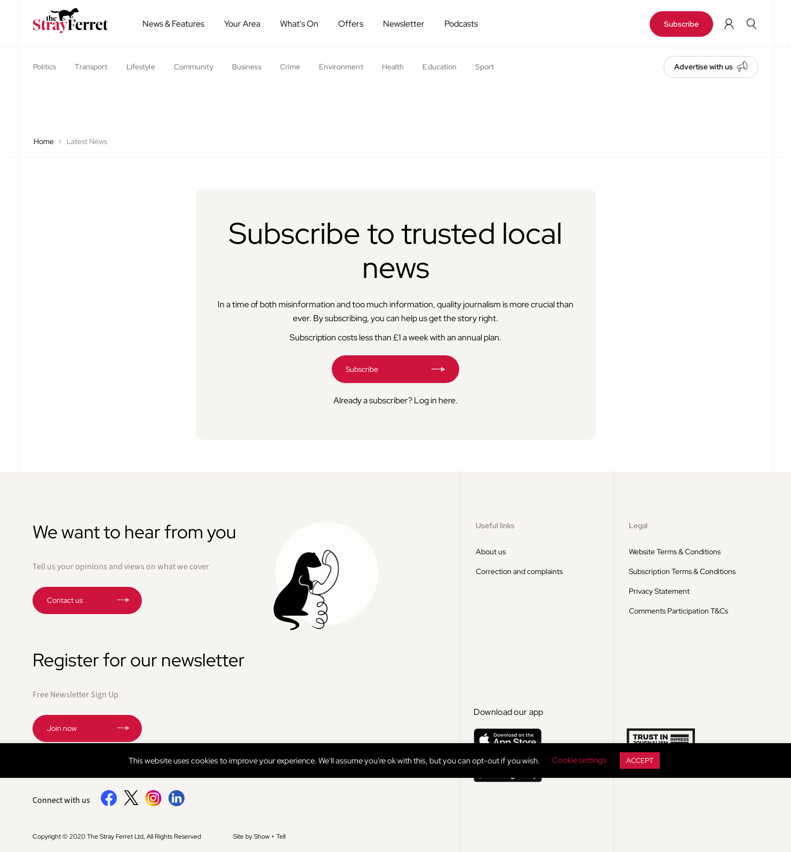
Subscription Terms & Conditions (682, 571)
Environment (341, 66)
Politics (45, 66)
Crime (290, 66)
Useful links (495, 525)
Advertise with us (703, 66)
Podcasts (461, 23)
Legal (638, 525)
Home (44, 141)
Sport (484, 66)
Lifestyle (140, 66)
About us (491, 551)
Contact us (65, 600)
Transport (91, 66)
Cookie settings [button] (579, 760)
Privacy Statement (659, 591)
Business (246, 66)
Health (393, 66)
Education (439, 66)
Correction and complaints (519, 571)
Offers (350, 23)
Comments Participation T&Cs (678, 611)
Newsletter (404, 23)
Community (193, 66)
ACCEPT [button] (639, 760)
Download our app (509, 712)
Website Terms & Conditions (675, 551)
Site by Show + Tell (259, 836)
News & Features (173, 23)
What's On (299, 23)
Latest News (87, 141)
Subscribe (681, 24)
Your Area (242, 23)
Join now (62, 728)
